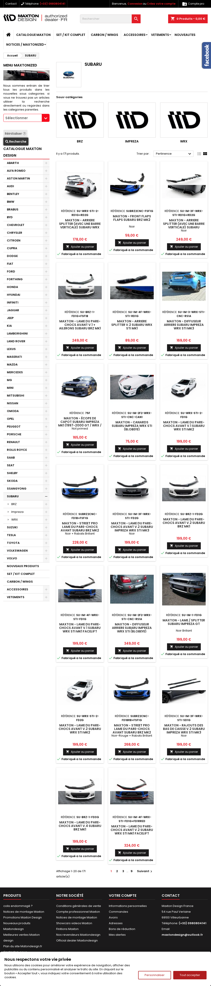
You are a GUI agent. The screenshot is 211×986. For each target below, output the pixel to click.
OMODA (13, 411)
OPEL (10, 419)
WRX (14, 519)
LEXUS (11, 349)
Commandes (118, 912)
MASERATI (14, 357)
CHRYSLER (14, 233)
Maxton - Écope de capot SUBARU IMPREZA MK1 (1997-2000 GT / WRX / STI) (80, 423)
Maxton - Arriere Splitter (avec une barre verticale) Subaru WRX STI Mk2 (80, 225)
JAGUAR (13, 310)
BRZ (14, 504)
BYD (10, 217)
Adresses (116, 923)
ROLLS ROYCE (17, 450)
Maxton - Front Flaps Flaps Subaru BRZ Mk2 (132, 218)
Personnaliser (155, 975)
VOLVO (12, 558)
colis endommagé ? (18, 906)
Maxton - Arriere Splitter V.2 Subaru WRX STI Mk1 (131, 325)
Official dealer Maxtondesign (77, 940)
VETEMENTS (160, 35)
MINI (10, 388)
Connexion (134, 4)
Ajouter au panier (80, 247)
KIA (9, 326)
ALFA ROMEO (16, 171)
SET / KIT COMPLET (70, 35)
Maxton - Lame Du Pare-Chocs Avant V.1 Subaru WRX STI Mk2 (184, 426)
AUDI (10, 186)
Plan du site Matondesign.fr (22, 946)
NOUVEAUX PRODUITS (23, 566)
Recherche (15, 141)
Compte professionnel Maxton (78, 912)
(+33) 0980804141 (52, 4)
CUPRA (12, 248)
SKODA (12, 481)
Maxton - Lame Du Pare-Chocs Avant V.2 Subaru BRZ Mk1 (184, 523)
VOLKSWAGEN (17, 550)
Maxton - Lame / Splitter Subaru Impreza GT (184, 622)
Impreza (17, 512)
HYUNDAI (13, 295)
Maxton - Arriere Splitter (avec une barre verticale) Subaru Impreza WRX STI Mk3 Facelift (184, 227)
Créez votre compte (161, 4)
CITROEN (13, 240)
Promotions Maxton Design (22, 917)
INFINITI (12, 302)
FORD (11, 271)
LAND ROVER (16, 341)
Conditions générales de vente (78, 906)
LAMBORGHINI (17, 333)
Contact (11, 4)
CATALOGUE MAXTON (33, 35)
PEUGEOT (14, 426)
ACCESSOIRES (134, 35)
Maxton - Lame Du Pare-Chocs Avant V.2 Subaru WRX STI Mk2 (80, 729)
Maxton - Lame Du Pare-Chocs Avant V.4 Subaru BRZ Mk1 (80, 826)
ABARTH (13, 163)
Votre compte (122, 895)
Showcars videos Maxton (74, 923)
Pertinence (174, 154)
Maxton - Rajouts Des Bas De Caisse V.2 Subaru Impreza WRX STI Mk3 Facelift (184, 730)
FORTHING (15, 279)
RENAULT (13, 442)
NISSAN (12, 403)
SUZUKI (12, 527)
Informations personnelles (128, 906)
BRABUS (12, 209)
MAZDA (12, 364)
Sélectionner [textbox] (16, 118)
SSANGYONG (16, 488)
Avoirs (113, 917)
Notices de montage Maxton (23, 912)
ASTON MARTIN (18, 178)
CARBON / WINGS (104, 35)
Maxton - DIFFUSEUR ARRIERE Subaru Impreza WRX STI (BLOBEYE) (132, 628)
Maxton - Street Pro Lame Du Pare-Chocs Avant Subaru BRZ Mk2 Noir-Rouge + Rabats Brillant (132, 732)
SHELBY (12, 473)
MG (9, 380)
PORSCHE (14, 434)
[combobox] (26, 118)
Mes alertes (117, 935)
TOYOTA (13, 543)
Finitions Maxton (67, 929)
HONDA (12, 287)
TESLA (11, 535)
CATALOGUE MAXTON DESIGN (22, 152)
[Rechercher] (110, 18)
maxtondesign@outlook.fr (182, 935)
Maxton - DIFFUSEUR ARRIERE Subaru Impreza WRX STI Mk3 (184, 325)
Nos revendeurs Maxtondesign (78, 935)
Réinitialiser (15, 133)
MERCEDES (15, 372)
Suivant (145, 871)
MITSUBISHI (15, 395)
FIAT (10, 264)
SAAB (11, 457)
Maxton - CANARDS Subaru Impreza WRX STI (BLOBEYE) (132, 426)
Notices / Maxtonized (25, 44)
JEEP (10, 318)
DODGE (12, 256)
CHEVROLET (15, 225)
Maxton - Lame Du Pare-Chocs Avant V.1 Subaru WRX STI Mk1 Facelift (80, 628)
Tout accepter (190, 975)
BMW (10, 202)
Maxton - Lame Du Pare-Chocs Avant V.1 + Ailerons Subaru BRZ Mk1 (80, 325)
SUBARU (13, 496)
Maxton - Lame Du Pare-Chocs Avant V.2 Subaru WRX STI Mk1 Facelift (132, 830)
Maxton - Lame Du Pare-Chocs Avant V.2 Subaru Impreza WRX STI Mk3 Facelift (132, 528)
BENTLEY (13, 194)
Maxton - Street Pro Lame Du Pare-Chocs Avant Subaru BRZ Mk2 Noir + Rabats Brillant (80, 528)
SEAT (10, 465)
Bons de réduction (122, 929)
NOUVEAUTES (185, 35)
